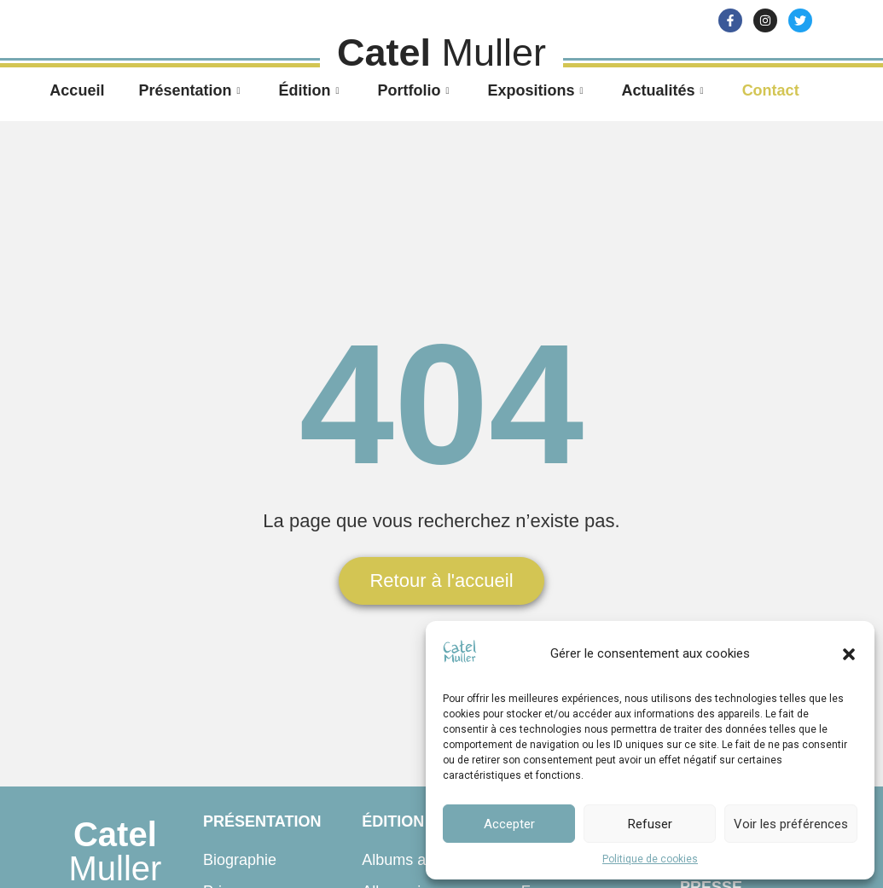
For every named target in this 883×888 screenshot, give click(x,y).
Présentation (191, 90)
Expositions (538, 90)
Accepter (509, 824)
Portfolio (415, 90)
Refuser (650, 824)
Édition (310, 90)
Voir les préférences (791, 824)
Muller (114, 851)
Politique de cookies (650, 859)
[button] (848, 654)
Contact (770, 90)
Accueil (76, 90)
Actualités (665, 90)
